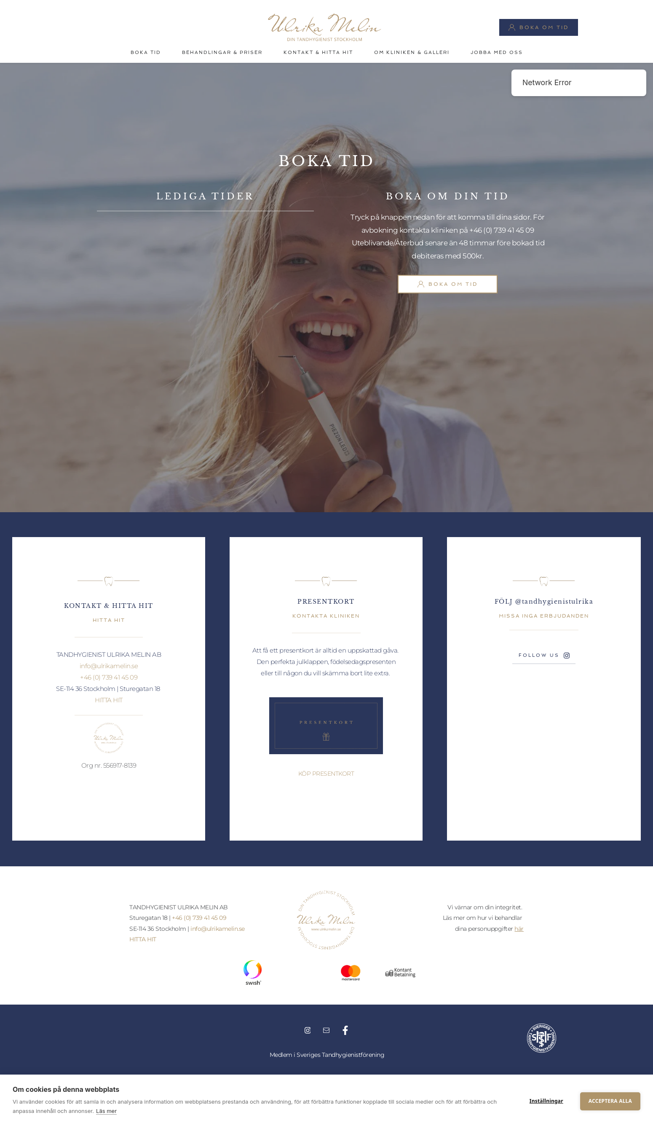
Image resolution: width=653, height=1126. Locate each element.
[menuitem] (145, 52)
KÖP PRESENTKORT (326, 773)
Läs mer (106, 1110)
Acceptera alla (610, 1100)
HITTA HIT (109, 700)
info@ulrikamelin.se (109, 666)
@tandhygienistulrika (554, 601)
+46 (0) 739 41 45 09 (501, 230)
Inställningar (546, 1100)
